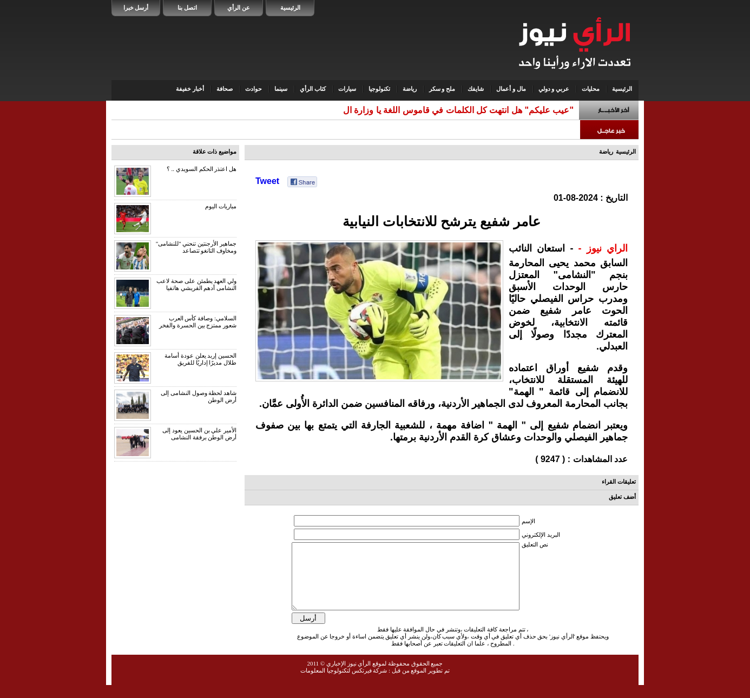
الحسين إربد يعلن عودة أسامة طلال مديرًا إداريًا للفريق (200, 359)
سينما (280, 88)
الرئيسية (290, 7)
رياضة (410, 88)
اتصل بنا (187, 7)
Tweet (267, 181)
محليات (591, 88)
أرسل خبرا (136, 7)
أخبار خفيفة (190, 88)
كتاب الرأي (313, 88)
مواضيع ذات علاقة (215, 151)
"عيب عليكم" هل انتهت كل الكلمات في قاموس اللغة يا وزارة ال (458, 110)
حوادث (253, 88)
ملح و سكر (442, 88)
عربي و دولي (554, 88)
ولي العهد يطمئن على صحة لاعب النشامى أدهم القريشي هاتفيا (196, 284)
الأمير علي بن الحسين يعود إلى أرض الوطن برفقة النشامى (199, 433)
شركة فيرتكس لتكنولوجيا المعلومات (343, 683)
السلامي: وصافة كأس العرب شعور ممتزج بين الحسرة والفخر (197, 321)
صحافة (224, 88)
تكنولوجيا (379, 88)
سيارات (347, 88)
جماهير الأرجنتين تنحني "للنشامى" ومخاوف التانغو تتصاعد (196, 247)
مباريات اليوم (220, 206)
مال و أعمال (511, 88)
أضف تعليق (622, 496)
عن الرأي (238, 7)
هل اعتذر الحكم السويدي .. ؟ (201, 169)
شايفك (476, 88)
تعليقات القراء (619, 481)
